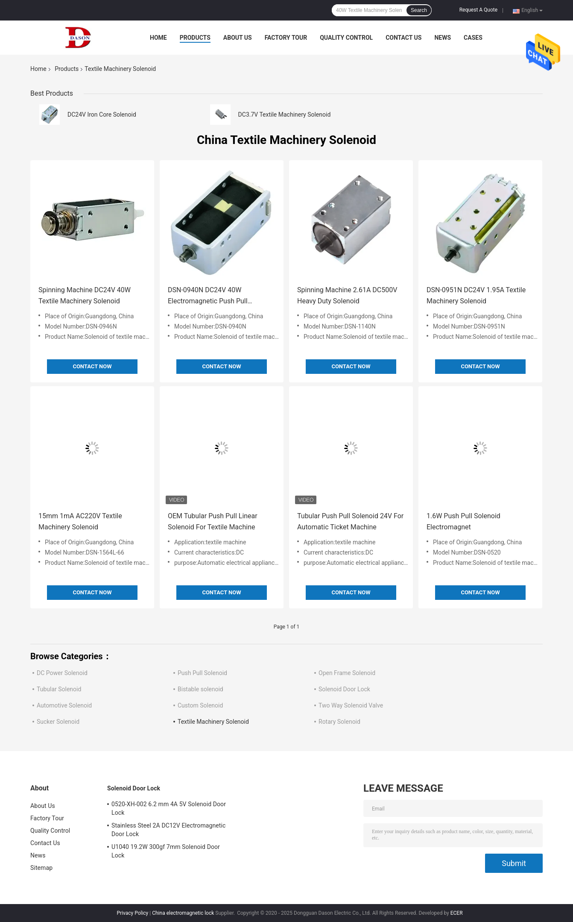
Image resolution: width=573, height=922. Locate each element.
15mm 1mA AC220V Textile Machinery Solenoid (80, 521)
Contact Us (403, 37)
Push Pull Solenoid (202, 672)
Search (419, 10)
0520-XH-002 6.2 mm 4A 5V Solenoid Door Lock (168, 808)
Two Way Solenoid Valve (351, 705)
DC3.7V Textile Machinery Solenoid (284, 114)
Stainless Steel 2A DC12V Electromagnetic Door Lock (168, 829)
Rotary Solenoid (339, 721)
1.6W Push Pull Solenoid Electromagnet (463, 521)
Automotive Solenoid (64, 705)
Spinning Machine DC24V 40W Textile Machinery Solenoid (84, 295)
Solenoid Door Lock (344, 689)
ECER (456, 913)
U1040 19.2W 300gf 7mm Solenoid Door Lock (165, 851)
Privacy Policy (132, 913)
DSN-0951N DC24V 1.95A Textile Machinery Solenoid (476, 295)
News (442, 37)
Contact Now (92, 366)
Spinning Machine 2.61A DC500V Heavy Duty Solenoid (347, 295)
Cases (473, 37)
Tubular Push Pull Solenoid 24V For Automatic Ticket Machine (350, 521)
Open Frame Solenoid (347, 672)
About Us (237, 37)
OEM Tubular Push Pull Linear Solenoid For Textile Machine (212, 521)
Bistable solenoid (200, 689)
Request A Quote (478, 10)
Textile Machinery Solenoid (213, 721)
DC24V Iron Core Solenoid (101, 114)
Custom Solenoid (200, 705)
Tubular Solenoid (59, 689)
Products (195, 37)
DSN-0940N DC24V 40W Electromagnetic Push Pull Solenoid (208, 296)
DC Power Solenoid (62, 672)
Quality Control (346, 37)
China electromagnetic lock (183, 913)
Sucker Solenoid (58, 721)
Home (158, 37)
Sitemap (41, 867)
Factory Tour (286, 37)
